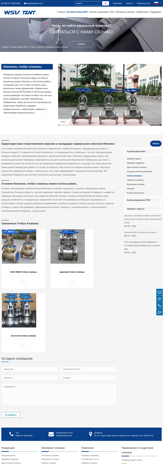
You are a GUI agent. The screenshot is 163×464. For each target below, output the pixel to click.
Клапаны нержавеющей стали (54, 430)
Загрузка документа (130, 424)
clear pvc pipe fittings (130, 435)
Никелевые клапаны (50, 397)
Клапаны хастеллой (50, 404)
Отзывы (85, 415)
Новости (129, 3)
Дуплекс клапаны (49, 412)
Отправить (11, 352)
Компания (117, 3)
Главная (61, 12)
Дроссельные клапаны (137, 167)
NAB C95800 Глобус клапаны (19, 272)
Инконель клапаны (49, 408)
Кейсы (124, 401)
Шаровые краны (134, 159)
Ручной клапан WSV (77, 12)
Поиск (156, 144)
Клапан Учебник (129, 420)
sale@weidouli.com (33, 3)
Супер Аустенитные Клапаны (54, 423)
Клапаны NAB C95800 (51, 427)
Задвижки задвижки (135, 163)
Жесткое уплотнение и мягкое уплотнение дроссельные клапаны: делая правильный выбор (143, 221)
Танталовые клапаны (50, 419)
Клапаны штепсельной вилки (139, 171)
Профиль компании (90, 393)
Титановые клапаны (50, 393)
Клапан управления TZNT (102, 12)
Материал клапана (125, 12)
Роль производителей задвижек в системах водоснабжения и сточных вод (143, 247)
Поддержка (155, 12)
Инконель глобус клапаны (57, 47)
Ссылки (125, 432)
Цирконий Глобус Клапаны (59, 272)
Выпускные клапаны (136, 184)
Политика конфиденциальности (148, 458)
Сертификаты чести (90, 397)
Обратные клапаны (135, 180)
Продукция (8, 385)
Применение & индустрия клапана (137, 387)
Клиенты (85, 412)
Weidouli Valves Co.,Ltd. (28, 458)
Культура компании (90, 404)
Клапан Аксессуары (135, 193)
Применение (142, 12)
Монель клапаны (48, 400)
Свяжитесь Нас (143, 3)
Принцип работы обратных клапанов (143, 234)
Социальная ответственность (94, 408)
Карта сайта (127, 458)
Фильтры (131, 188)
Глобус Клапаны (37, 47)
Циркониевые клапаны (51, 415)
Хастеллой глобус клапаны (99, 272)
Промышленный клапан (132, 397)
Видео (124, 417)
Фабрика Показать (90, 400)
